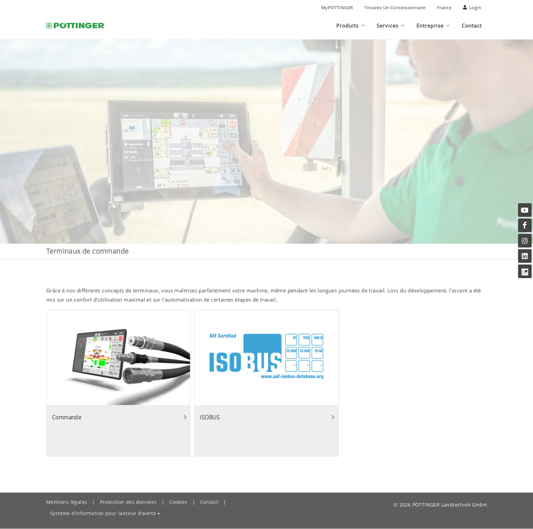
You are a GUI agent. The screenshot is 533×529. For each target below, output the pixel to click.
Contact (209, 502)
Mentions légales (66, 502)
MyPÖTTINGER (337, 7)
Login (472, 7)
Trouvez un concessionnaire (394, 7)
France (444, 7)
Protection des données (128, 502)
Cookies (178, 502)
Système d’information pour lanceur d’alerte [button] (103, 513)
